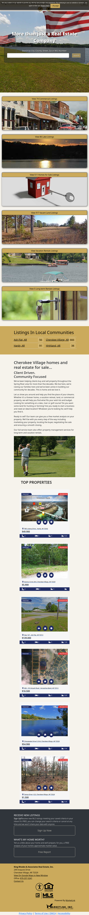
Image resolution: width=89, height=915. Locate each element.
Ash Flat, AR (28, 340)
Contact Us (19, 881)
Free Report (44, 852)
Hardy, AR (28, 345)
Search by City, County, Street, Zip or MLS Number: (44, 50)
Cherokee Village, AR (60, 340)
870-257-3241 (26, 878)
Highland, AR (60, 345)
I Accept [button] (55, 6)
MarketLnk (70, 900)
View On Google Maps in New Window (31, 875)
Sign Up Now (44, 830)
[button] (39, 522)
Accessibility (64, 913)
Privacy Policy (45, 6)
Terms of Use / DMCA (45, 913)
